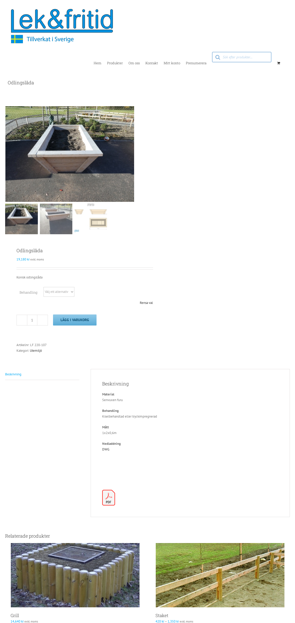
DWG (105, 450)
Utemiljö (36, 351)
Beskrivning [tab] (13, 375)
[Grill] (75, 576)
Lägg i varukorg (74, 320)
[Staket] (220, 576)
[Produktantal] (32, 321)
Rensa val (146, 303)
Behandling (28, 293)
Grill (15, 616)
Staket (161, 616)
